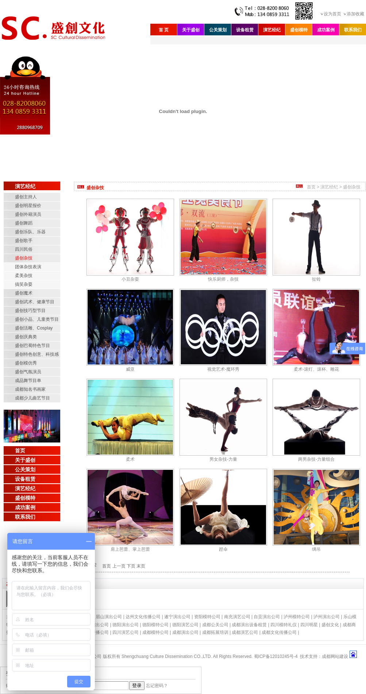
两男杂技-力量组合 (316, 459)
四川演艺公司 (125, 632)
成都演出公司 (185, 632)
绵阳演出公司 (95, 624)
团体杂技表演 (28, 266)
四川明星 (309, 624)
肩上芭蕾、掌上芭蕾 (130, 549)
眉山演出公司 (109, 616)
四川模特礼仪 (283, 624)
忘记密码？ (157, 685)
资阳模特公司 (207, 616)
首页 (20, 450)
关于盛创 (191, 29)
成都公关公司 (215, 624)
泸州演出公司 (326, 616)
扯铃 (316, 279)
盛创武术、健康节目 (34, 301)
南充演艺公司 (237, 616)
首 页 (164, 29)
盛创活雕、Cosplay (34, 328)
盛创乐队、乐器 (30, 231)
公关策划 (218, 29)
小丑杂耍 (130, 279)
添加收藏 (355, 13)
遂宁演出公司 (177, 616)
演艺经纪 (272, 29)
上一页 (119, 566)
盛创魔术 (23, 293)
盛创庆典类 (26, 336)
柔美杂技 (23, 275)
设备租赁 (245, 29)
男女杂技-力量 (223, 459)
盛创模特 (299, 29)
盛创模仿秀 (26, 363)
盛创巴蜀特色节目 (32, 345)
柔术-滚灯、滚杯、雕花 (316, 369)
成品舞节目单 (28, 380)
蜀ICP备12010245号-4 (276, 656)
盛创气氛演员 (28, 371)
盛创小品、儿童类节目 (37, 319)
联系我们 (353, 29)
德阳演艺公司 (185, 624)
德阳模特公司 (155, 624)
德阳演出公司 (125, 624)
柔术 (130, 459)
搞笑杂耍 (23, 284)
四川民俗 (23, 249)
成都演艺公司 (245, 632)
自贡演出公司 (267, 616)
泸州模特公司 (297, 616)
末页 (140, 566)
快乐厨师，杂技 (223, 279)
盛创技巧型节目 (30, 310)
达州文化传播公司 (143, 616)
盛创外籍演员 (28, 214)
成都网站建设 (335, 656)
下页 (131, 566)
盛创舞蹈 (23, 223)
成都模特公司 (155, 632)
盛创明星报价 (28, 205)
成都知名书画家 (30, 389)
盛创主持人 (26, 196)
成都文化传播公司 (279, 632)
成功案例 (326, 29)
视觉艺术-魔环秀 (223, 369)
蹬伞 (223, 549)
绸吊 (316, 549)
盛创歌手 (23, 240)
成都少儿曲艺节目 (32, 398)
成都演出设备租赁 (249, 624)
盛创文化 (330, 624)
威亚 (130, 369)
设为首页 (332, 13)
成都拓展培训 (215, 632)
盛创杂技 (23, 258)
